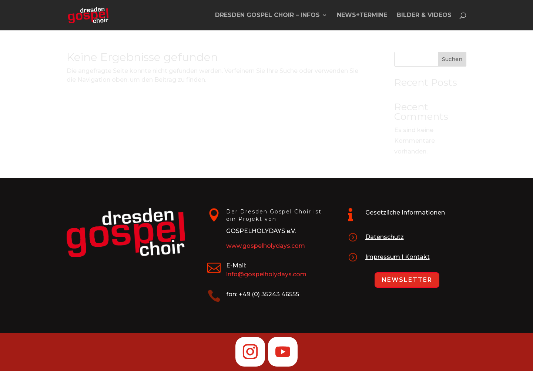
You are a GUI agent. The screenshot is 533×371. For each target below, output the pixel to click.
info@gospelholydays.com (266, 274)
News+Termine (362, 15)
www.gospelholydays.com (265, 245)
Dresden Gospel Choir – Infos (267, 15)
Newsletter (407, 279)
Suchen (452, 59)
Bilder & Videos (424, 15)
